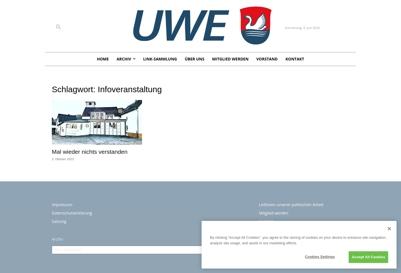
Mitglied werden (273, 213)
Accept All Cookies (368, 257)
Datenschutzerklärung (72, 213)
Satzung (59, 221)
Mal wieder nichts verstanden (90, 151)
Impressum (62, 204)
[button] (58, 27)
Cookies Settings (320, 257)
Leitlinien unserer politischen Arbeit (291, 204)
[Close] (389, 228)
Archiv (57, 239)
